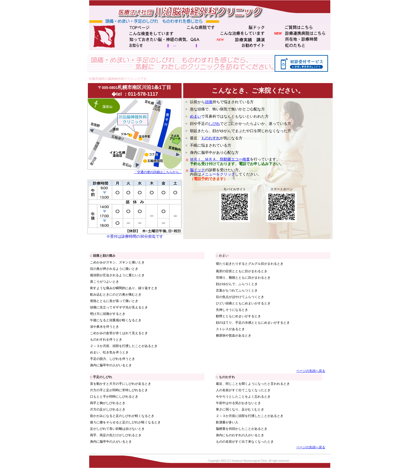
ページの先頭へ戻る (310, 371)
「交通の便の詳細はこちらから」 (158, 172)
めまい (195, 116)
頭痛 (208, 102)
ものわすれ (210, 138)
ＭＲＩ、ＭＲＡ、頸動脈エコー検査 (220, 159)
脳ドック (197, 170)
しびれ (214, 123)
